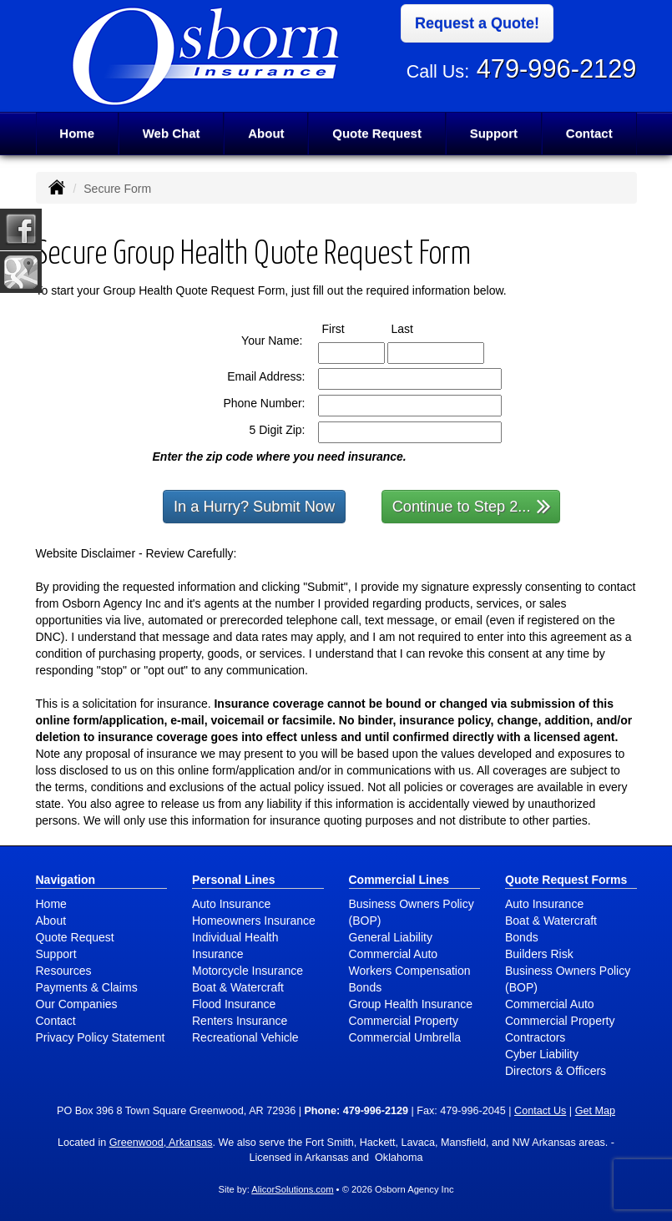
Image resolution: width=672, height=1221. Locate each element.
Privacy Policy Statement (100, 1037)
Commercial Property (403, 1020)
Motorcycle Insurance (247, 970)
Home (76, 133)
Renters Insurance (239, 1020)
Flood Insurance (233, 1004)
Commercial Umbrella (405, 1037)
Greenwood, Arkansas (161, 1142)
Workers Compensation (410, 970)
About (266, 133)
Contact (589, 133)
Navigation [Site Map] (66, 879)
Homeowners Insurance (254, 920)
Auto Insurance (231, 904)
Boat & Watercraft (238, 987)
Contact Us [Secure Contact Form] (540, 1111)
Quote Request (75, 937)
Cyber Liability (542, 1054)
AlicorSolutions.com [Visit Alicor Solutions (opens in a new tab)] (292, 1189)
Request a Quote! (477, 23)
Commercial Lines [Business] (399, 879)
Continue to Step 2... (472, 505)
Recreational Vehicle (245, 1037)
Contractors (535, 1037)
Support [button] (494, 133)
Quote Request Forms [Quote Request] (566, 879)
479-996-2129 (557, 68)
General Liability (390, 937)
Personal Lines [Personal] (233, 879)
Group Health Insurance (411, 1004)
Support (56, 954)
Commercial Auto (393, 954)
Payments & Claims (87, 987)
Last (418, 328)
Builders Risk (539, 954)
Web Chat (171, 133)
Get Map (595, 1111)
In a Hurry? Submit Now (254, 506)
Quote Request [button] (377, 133)
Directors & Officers (555, 1070)
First (349, 328)
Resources (64, 970)
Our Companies (77, 1004)
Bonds (365, 987)
